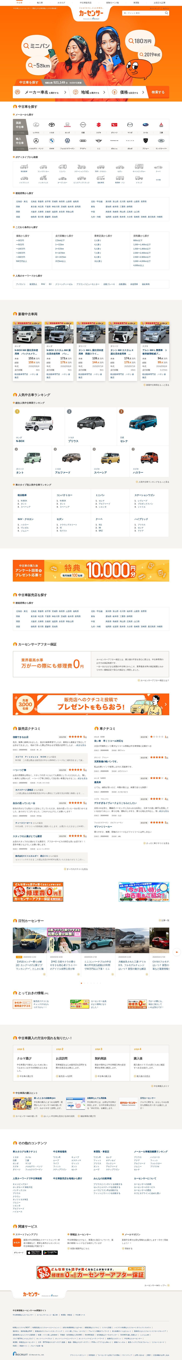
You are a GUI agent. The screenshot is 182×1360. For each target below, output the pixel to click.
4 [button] (91, 983)
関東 (18, 207)
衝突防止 (33, 284)
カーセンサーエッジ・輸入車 (47, 1315)
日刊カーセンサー (147, 1098)
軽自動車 (24, 171)
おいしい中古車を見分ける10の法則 (59, 1116)
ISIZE (15, 1346)
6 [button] (97, 983)
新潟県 (108, 201)
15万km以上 (60, 261)
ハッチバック (43, 182)
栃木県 (71, 207)
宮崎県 (144, 217)
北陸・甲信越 (96, 201)
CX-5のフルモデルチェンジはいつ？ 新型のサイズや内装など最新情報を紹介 (166, 965)
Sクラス (63, 531)
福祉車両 (101, 182)
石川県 (122, 201)
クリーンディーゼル (64, 284)
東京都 (34, 207)
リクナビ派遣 (106, 1327)
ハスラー (25, 525)
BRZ (101, 531)
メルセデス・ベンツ (33, 1166)
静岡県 (130, 207)
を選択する (42, 92)
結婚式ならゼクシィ (114, 1338)
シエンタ (102, 507)
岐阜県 (115, 207)
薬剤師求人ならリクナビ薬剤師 (24, 1335)
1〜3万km (59, 245)
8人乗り (97, 257)
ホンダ (16, 1163)
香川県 (41, 217)
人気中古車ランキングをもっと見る (154, 482)
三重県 (122, 207)
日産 (15, 1160)
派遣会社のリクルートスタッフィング (48, 1331)
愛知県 (108, 207)
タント (24, 504)
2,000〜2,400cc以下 (142, 253)
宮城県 (55, 201)
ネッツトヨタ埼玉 (20, 1199)
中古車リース (80, 1315)
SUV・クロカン (100, 171)
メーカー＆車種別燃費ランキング (150, 1151)
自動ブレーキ (109, 284)
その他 (158, 180)
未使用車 (134, 284)
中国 (93, 212)
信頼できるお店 (20, 737)
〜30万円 (20, 240)
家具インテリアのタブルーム (138, 1342)
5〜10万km (60, 253)
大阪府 (34, 212)
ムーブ (56, 1160)
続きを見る (81, 745)
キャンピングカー (139, 171)
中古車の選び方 (26, 1076)
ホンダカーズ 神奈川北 (22, 1187)
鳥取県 (108, 212)
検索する (158, 92)
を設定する (129, 92)
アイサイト (21, 284)
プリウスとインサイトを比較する (108, 1184)
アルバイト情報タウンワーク (98, 1331)
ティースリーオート (24, 823)
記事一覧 (165, 920)
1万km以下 (60, 240)
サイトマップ (154, 8)
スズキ (16, 1166)
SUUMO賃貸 (89, 1335)
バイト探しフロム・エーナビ (75, 1331)
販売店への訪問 (65, 1076)
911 (100, 525)
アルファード (104, 504)
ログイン (166, 8)
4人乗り (97, 245)
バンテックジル (19, 1190)
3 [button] (87, 983)
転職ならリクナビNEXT (21, 1327)
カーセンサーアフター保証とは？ (154, 680)
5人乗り (97, 249)
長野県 (144, 201)
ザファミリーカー (103, 826)
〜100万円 (20, 249)
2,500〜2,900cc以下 (142, 257)
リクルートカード (158, 1342)
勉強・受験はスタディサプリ (78, 1342)
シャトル (141, 507)
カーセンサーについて (145, 1178)
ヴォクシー (111, 1163)
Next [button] (177, 952)
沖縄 (99, 217)
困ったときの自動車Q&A (45, 1098)
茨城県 (64, 207)
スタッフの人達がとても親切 (27, 836)
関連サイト (24, 1346)
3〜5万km (59, 249)
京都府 (48, 212)
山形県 (69, 201)
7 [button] (100, 983)
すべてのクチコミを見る (77, 869)
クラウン (16, 1196)
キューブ (75, 1157)
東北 (26, 201)
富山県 (115, 201)
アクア (141, 531)
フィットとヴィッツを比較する (107, 1193)
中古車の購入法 (104, 1076)
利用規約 (92, 1355)
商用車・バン (120, 182)
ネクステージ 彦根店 (24, 790)
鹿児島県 (151, 217)
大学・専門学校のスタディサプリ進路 (51, 1342)
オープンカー (62, 182)
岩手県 (48, 201)
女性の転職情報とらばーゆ (72, 1327)
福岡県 (108, 217)
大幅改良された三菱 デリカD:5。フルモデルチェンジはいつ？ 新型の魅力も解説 (132, 965)
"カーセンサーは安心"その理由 (109, 1355)
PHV (43, 284)
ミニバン (62, 171)
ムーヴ (96, 1169)
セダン (120, 171)
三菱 (27, 1160)
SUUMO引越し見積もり (128, 1335)
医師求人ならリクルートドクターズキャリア (150, 1331)
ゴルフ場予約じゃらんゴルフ (23, 1338)
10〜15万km (60, 257)
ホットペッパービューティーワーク (91, 1338)
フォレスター (156, 1163)
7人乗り (97, 253)
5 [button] (94, 983)
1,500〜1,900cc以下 (142, 249)
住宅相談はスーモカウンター (107, 1335)
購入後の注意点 (143, 1076)
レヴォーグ (142, 501)
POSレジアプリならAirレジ (101, 1342)
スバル (28, 1157)
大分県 (130, 217)
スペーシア (25, 507)
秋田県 (62, 201)
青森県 (41, 201)
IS (61, 528)
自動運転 (122, 284)
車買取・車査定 (101, 1151)
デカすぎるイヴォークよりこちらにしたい (115, 803)
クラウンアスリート (68, 525)
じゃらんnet (144, 1335)
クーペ (158, 171)
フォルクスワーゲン (33, 1169)
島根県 (115, 212)
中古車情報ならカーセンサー (23, 1315)
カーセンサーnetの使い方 (27, 1116)
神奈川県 (56, 207)
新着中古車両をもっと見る (157, 385)
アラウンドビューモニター (87, 284)
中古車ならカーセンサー (133, 1338)
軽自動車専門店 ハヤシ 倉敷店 (26, 375)
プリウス (141, 525)
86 (100, 528)
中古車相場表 (60, 1151)
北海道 (19, 201)
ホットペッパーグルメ (44, 1338)
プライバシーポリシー (78, 1355)
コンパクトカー (43, 171)
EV (50, 284)
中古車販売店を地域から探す (67, 1178)
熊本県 (122, 217)
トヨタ (16, 1157)
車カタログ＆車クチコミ (25, 1151)
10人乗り (98, 261)
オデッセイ (111, 1160)
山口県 (137, 212)
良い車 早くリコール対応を (108, 741)
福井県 (130, 201)
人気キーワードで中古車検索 (27, 1178)
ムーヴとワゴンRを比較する (106, 1190)
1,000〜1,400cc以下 (142, 245)
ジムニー (25, 531)
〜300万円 (20, 257)
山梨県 (137, 201)
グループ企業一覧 (36, 1346)
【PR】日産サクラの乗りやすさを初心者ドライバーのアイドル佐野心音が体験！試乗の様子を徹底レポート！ (63, 968)
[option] (30, 952)
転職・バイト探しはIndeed (47, 1335)
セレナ (102, 501)
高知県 (55, 217)
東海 (93, 207)
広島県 (130, 212)
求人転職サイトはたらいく (121, 1331)
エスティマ (76, 1160)
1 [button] (81, 983)
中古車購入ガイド (161, 1086)
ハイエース (155, 1157)
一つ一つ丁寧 (19, 770)
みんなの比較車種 (102, 1178)
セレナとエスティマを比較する (107, 1187)
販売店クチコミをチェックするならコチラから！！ (41, 1004)
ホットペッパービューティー (65, 1338)
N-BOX (24, 501)
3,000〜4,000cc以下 (142, 261)
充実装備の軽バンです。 (106, 761)
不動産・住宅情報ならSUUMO (71, 1335)
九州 (93, 217)
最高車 (97, 782)
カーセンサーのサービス (144, 1187)
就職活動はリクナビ (92, 1327)
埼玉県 (41, 207)
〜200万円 (20, 253)
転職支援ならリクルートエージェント (46, 1327)
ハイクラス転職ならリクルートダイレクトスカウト (132, 1327)
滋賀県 (55, 212)
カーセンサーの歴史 (142, 1190)
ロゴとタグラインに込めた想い (147, 1193)
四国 (18, 217)
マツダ (28, 1163)
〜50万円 (20, 245)
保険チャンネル (119, 1342)
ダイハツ (16, 1169)
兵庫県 (41, 212)
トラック (139, 182)
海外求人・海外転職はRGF (22, 1331)
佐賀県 (115, 217)
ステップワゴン (60, 1169)
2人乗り (97, 240)
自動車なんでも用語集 (96, 1098)
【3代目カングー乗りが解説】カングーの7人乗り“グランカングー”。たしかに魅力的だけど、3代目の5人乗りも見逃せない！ (30, 968)
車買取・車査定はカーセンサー (24, 1342)
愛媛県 (48, 217)
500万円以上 (21, 261)
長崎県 (137, 217)
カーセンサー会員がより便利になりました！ (98, 1004)
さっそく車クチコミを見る (157, 843)
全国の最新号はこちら (79, 1248)
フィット (57, 1166)
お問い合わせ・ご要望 (143, 1355)
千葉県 (48, 207)
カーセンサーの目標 (142, 1184)
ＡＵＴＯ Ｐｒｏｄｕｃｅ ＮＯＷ (30, 757)
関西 (18, 212)
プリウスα (154, 1166)
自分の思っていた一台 (24, 803)
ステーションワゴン (81, 171)
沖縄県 (160, 217)
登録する (129, 1248)
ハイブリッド (24, 182)
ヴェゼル (25, 528)
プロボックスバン (145, 504)
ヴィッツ (75, 1163)
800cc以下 (137, 240)
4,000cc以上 (138, 265)
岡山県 (122, 212)
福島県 (76, 201)
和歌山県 (70, 212)
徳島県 (34, 217)
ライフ (56, 1163)
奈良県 (62, 212)
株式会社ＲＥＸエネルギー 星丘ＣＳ (31, 856)
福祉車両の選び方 (88, 1116)
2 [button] (84, 983)
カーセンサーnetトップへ (155, 1285)
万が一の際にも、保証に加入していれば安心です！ (156, 1004)
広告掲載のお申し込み (161, 1355)
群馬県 (78, 207)
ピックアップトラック (82, 182)
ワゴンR (56, 1157)
